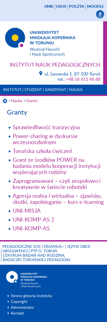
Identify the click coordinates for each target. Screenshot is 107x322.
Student (33, 90)
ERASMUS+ (54, 247)
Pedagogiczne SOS (21, 247)
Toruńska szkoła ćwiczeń (42, 151)
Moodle (95, 7)
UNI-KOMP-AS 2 (33, 220)
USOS (61, 7)
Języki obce (78, 247)
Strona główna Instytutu (31, 296)
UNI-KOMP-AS (31, 229)
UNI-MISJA (27, 211)
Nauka (75, 90)
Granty (32, 101)
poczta (76, 7)
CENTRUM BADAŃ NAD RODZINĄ (33, 256)
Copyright (19, 302)
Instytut (12, 90)
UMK (48, 7)
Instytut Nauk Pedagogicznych (55, 65)
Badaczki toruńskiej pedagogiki (36, 260)
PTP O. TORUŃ (44, 251)
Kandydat (55, 90)
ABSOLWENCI (15, 251)
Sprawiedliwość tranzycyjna (46, 127)
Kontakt (17, 313)
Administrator (22, 308)
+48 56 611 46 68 (83, 79)
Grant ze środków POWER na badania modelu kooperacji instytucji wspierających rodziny (57, 166)
